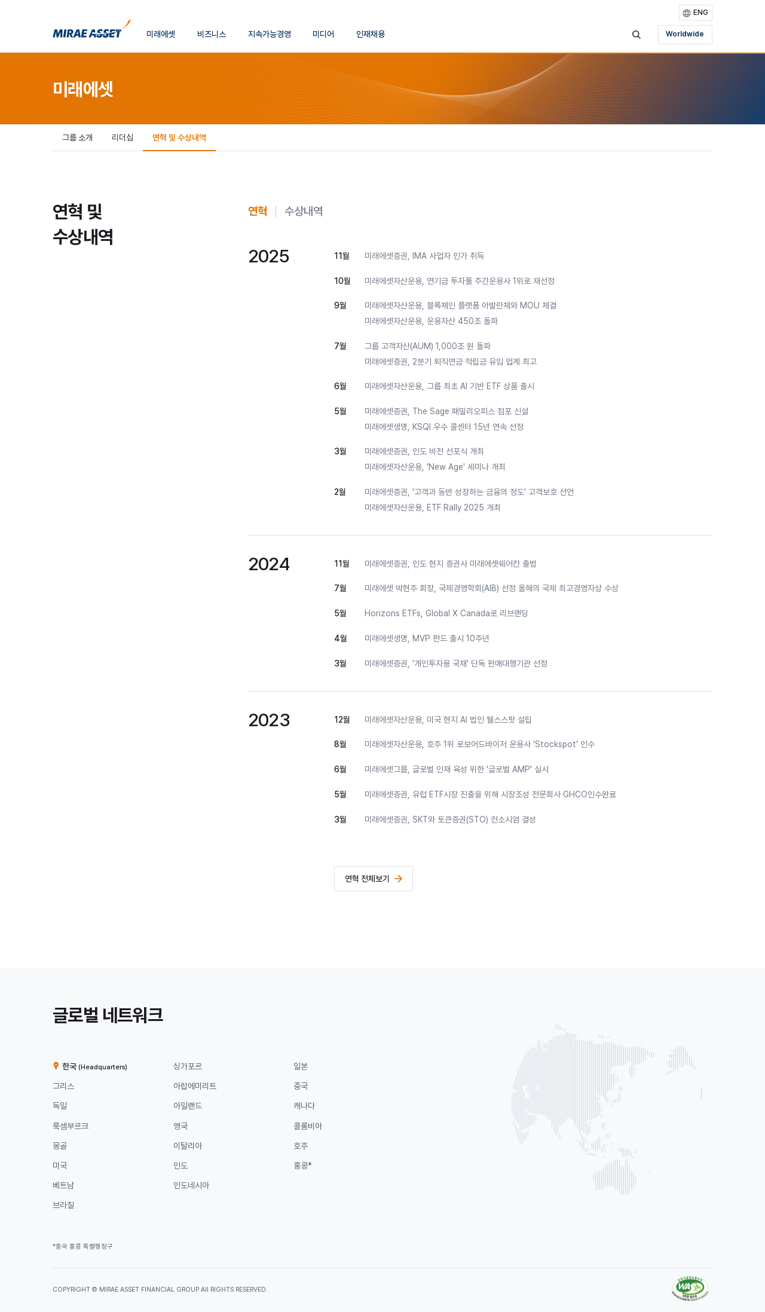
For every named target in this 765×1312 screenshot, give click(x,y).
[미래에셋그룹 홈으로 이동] (92, 32)
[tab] (257, 211)
